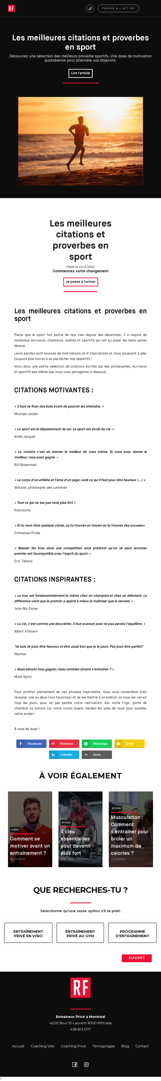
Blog (125, 1046)
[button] (148, 8)
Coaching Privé (73, 1046)
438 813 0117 (80, 1029)
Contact (142, 1046)
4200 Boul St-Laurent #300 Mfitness (81, 1023)
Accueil (18, 1046)
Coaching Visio (43, 1046)
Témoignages (103, 1046)
